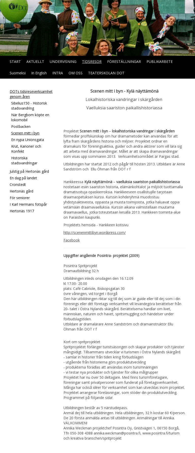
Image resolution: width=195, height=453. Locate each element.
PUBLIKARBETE (160, 61)
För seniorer (20, 197)
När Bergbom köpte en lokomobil (30, 117)
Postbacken (20, 126)
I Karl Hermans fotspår (28, 204)
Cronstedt (18, 184)
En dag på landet (23, 178)
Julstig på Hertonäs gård (29, 171)
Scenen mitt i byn (25, 133)
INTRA (57, 73)
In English (39, 73)
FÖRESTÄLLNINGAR (124, 61)
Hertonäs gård (21, 191)
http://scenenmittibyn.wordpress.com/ (94, 232)
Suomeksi (18, 73)
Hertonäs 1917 (22, 210)
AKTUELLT (35, 61)
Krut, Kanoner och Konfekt (26, 149)
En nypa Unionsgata (27, 139)
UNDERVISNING (63, 61)
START (15, 61)
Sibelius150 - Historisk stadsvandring (29, 106)
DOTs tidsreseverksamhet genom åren (31, 94)
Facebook (71, 240)
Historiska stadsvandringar (24, 160)
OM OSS (76, 73)
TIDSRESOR (92, 61)
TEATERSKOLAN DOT (106, 73)
